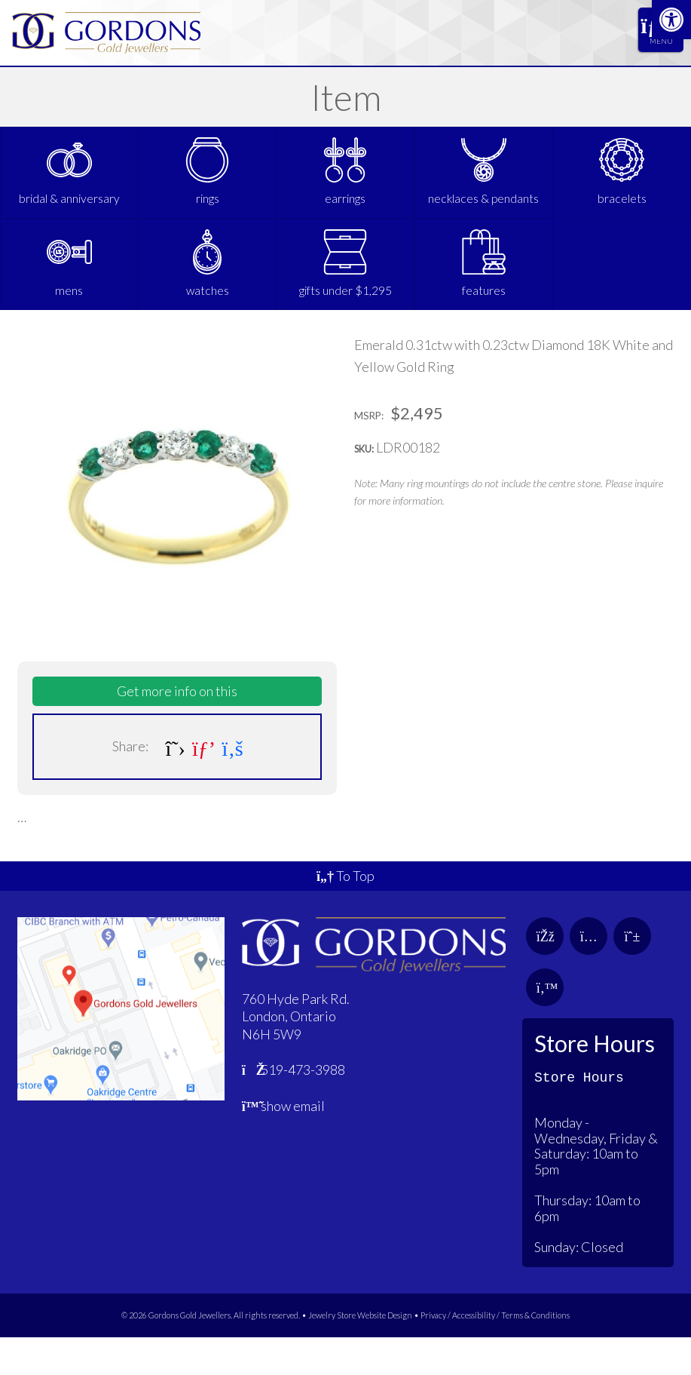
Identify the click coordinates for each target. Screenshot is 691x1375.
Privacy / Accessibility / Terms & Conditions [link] (495, 1353)
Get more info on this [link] (177, 728)
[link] (671, 19)
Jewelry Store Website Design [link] (360, 1353)
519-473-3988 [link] (294, 1107)
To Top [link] (345, 913)
